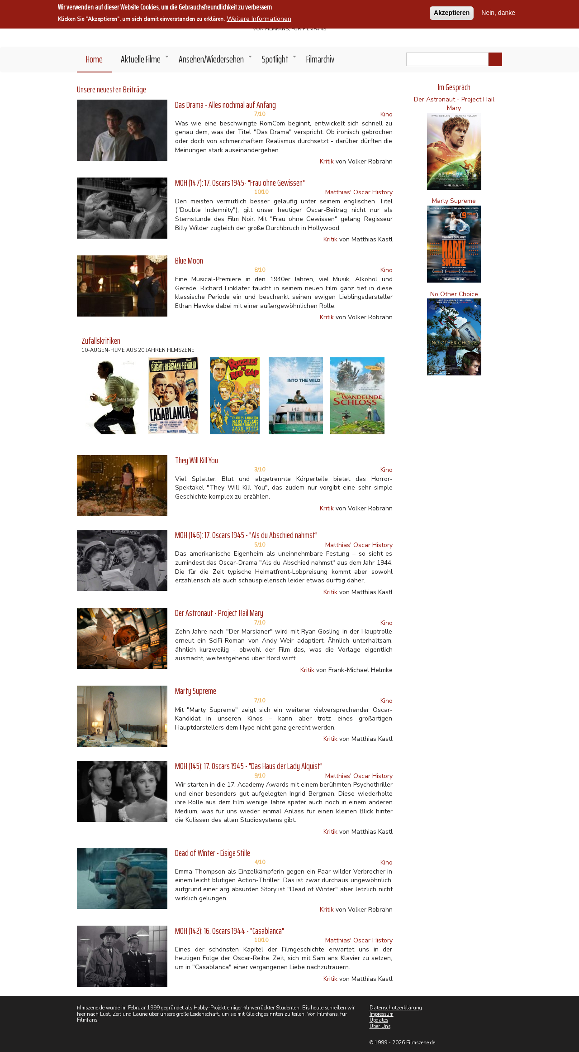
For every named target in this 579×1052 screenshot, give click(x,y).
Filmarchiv (320, 59)
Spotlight (279, 62)
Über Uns (380, 1026)
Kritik (327, 161)
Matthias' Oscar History (359, 192)
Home (94, 59)
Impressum (382, 1014)
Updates (379, 1020)
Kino (386, 114)
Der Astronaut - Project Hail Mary (454, 104)
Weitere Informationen (259, 18)
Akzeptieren (452, 12)
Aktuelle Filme (145, 62)
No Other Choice (454, 294)
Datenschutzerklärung (396, 1007)
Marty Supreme (454, 201)
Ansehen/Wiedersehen (216, 62)
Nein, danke (498, 12)
